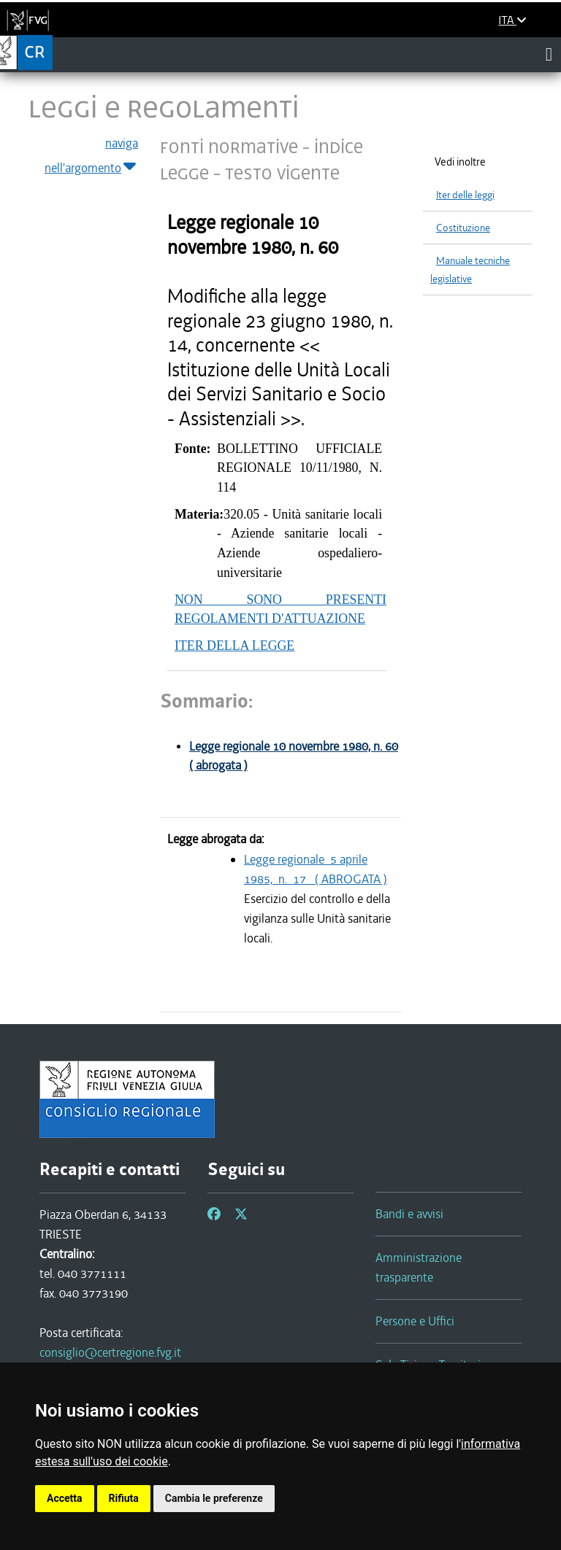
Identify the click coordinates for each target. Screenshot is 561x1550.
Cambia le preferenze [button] (214, 1498)
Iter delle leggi (465, 195)
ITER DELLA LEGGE (234, 645)
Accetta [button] (65, 1498)
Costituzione (463, 228)
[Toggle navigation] (549, 54)
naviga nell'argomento (91, 156)
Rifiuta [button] (124, 1498)
